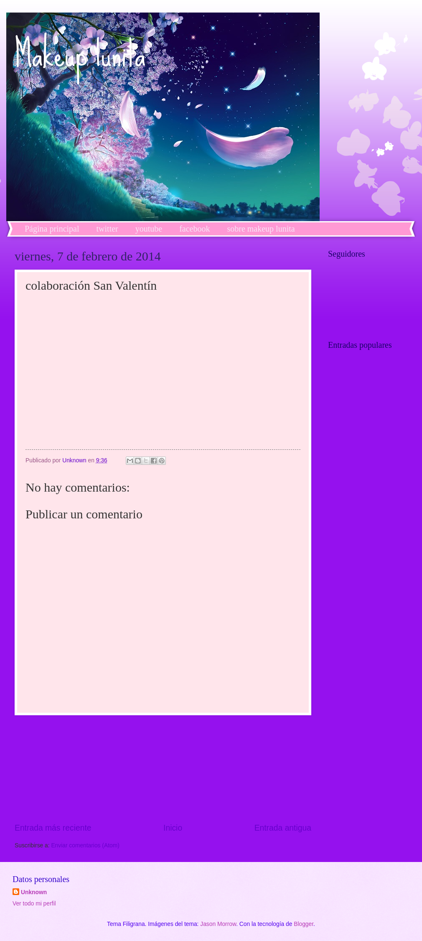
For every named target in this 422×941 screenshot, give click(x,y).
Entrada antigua (282, 828)
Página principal (52, 228)
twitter (107, 228)
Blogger (303, 924)
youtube (148, 228)
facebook (194, 228)
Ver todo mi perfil (34, 903)
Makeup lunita (80, 54)
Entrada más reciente (53, 828)
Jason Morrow (218, 924)
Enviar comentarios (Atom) (85, 845)
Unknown (34, 892)
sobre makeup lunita (261, 228)
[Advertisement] (163, 769)
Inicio (172, 828)
